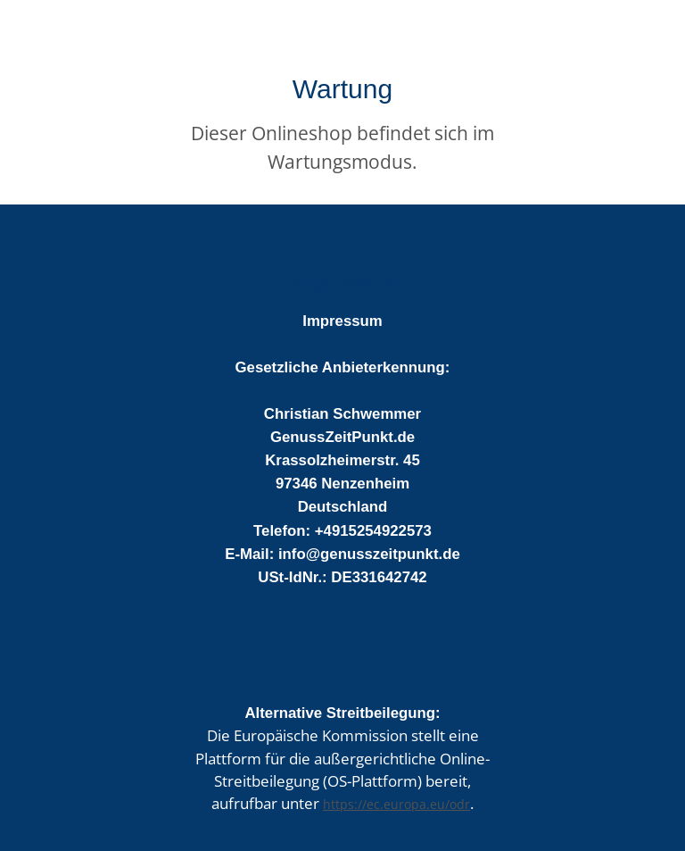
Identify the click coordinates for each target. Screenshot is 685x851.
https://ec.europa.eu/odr (396, 804)
